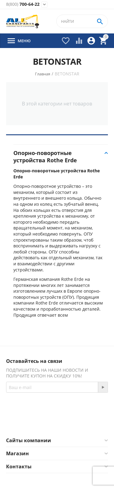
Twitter (74, 423)
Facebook (42, 423)
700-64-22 (23, 4)
